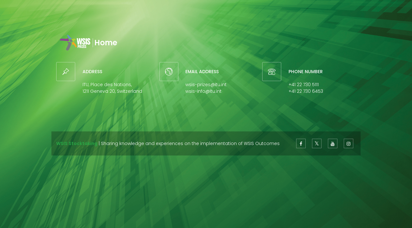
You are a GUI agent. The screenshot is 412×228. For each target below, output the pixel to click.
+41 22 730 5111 (304, 84)
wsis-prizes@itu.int (206, 84)
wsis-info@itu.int (203, 91)
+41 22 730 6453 (306, 91)
